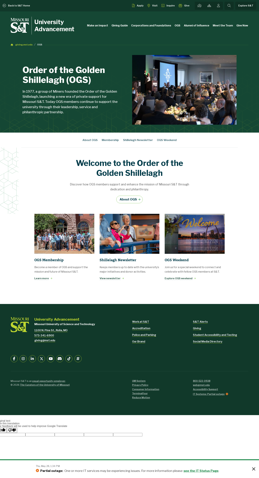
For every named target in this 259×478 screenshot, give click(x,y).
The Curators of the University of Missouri (45, 384)
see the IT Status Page (201, 471)
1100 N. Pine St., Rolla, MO (51, 330)
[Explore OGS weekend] (195, 234)
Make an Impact (97, 25)
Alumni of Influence (196, 25)
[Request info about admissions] (168, 5)
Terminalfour (140, 393)
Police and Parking (144, 334)
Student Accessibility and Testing (215, 334)
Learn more (41, 278)
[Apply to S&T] (138, 5)
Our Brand (138, 341)
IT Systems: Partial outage (209, 394)
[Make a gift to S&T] (184, 5)
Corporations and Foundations (151, 25)
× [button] (254, 469)
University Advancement (54, 25)
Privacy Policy (140, 385)
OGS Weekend (167, 140)
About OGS (90, 140)
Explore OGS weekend (178, 278)
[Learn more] (64, 234)
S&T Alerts (200, 321)
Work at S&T (140, 321)
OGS (177, 25)
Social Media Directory (207, 341)
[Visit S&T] (153, 5)
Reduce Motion (141, 397)
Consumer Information (145, 389)
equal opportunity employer (48, 381)
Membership (110, 140)
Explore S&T (245, 5)
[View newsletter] (130, 234)
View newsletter (110, 278)
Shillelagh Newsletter (138, 140)
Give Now (242, 25)
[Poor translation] (12, 430)
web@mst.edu (201, 385)
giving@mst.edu (44, 340)
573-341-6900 (44, 335)
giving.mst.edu (24, 44)
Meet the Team (223, 25)
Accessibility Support (205, 389)
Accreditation (141, 328)
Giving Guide (119, 25)
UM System (139, 380)
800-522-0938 (201, 380)
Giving (197, 328)
